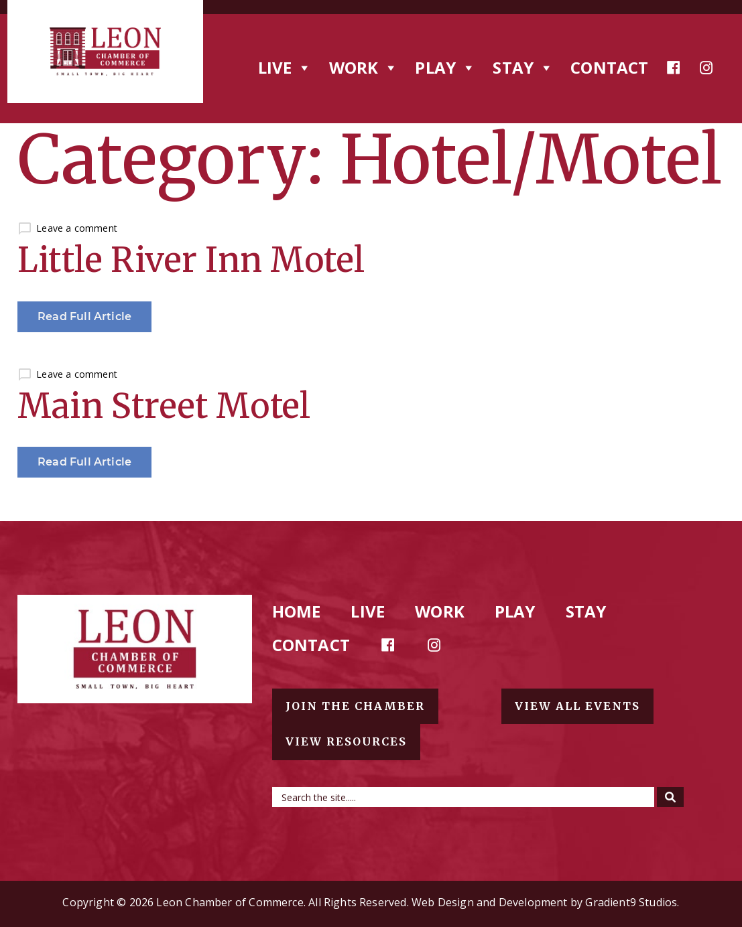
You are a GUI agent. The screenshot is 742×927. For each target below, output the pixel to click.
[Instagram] (706, 67)
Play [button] (445, 67)
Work (440, 611)
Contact (609, 67)
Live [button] (285, 67)
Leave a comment (76, 228)
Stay (586, 611)
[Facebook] (673, 67)
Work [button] (364, 67)
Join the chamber (355, 706)
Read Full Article (84, 316)
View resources (346, 741)
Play (515, 611)
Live (368, 611)
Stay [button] (523, 67)
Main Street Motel (163, 406)
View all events (577, 706)
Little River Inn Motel (191, 260)
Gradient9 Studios (631, 902)
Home (296, 611)
